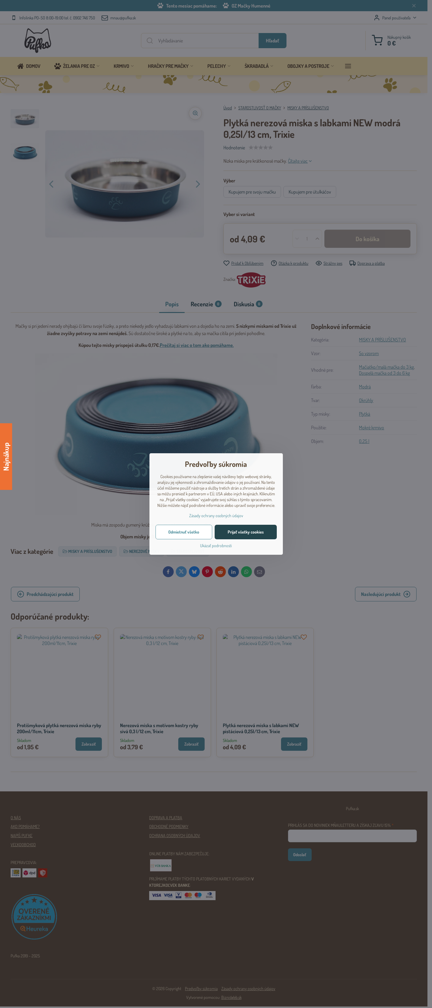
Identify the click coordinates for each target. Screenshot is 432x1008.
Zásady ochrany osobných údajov (216, 515)
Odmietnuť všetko (183, 531)
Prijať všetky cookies (246, 531)
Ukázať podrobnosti (216, 545)
